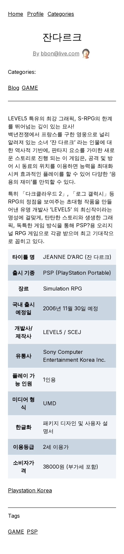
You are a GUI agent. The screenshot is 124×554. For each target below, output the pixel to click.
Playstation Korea (30, 490)
